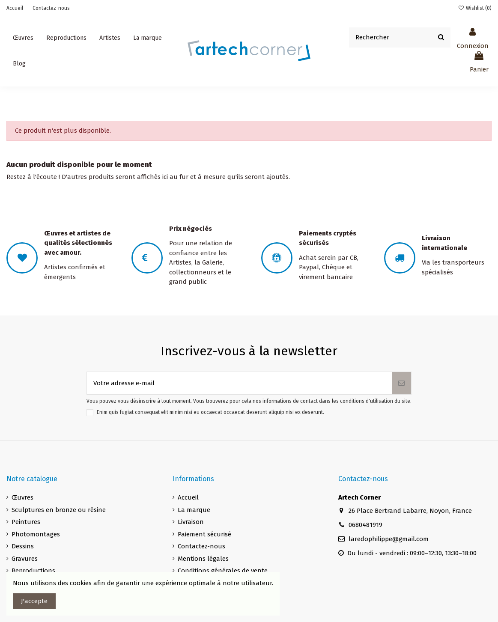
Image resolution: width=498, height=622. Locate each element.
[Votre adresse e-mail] (239, 383)
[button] (110, 38)
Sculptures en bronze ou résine (59, 510)
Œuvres (22, 497)
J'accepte (34, 601)
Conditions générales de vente (223, 570)
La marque (194, 510)
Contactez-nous (51, 8)
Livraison (191, 522)
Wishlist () (475, 8)
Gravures (25, 558)
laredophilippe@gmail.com (389, 539)
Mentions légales (203, 558)
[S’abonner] (401, 383)
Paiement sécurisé (204, 534)
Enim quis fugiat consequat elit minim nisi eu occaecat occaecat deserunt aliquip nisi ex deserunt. (210, 412)
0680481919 (365, 525)
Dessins (23, 546)
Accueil (15, 8)
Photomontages (36, 534)
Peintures (26, 522)
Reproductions (33, 570)
